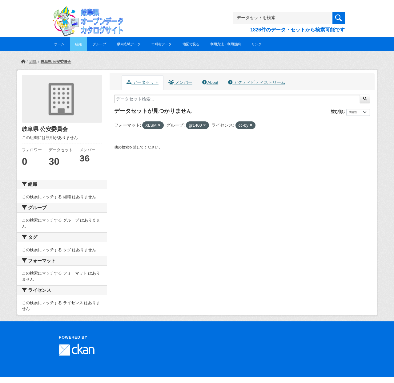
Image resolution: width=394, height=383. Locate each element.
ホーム (59, 44)
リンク (256, 44)
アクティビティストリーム (256, 82)
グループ (99, 44)
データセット (143, 82)
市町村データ (161, 44)
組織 (78, 44)
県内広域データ (129, 44)
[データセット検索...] (237, 99)
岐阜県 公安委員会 (56, 61)
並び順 (337, 111)
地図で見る (191, 44)
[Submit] (365, 99)
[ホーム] (23, 61)
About (210, 82)
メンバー (180, 82)
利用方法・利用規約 (225, 44)
